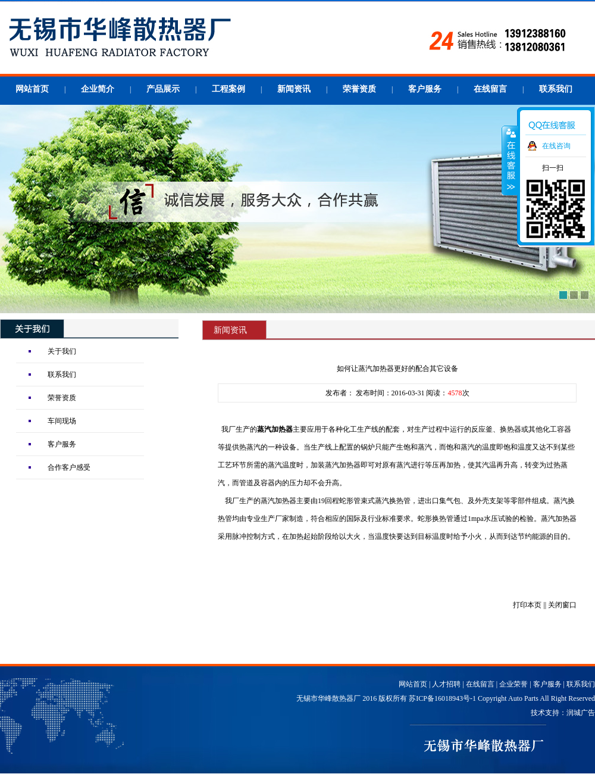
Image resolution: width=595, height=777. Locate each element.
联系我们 (555, 89)
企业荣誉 (513, 684)
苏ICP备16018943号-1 (442, 698)
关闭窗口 (562, 605)
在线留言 (490, 89)
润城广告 (580, 713)
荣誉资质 (359, 89)
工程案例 (228, 89)
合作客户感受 (69, 467)
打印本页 (527, 605)
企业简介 (97, 89)
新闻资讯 (294, 89)
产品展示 (163, 89)
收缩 (510, 160)
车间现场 (62, 421)
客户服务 (424, 89)
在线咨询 (556, 146)
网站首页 (32, 89)
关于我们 (62, 351)
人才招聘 (446, 684)
